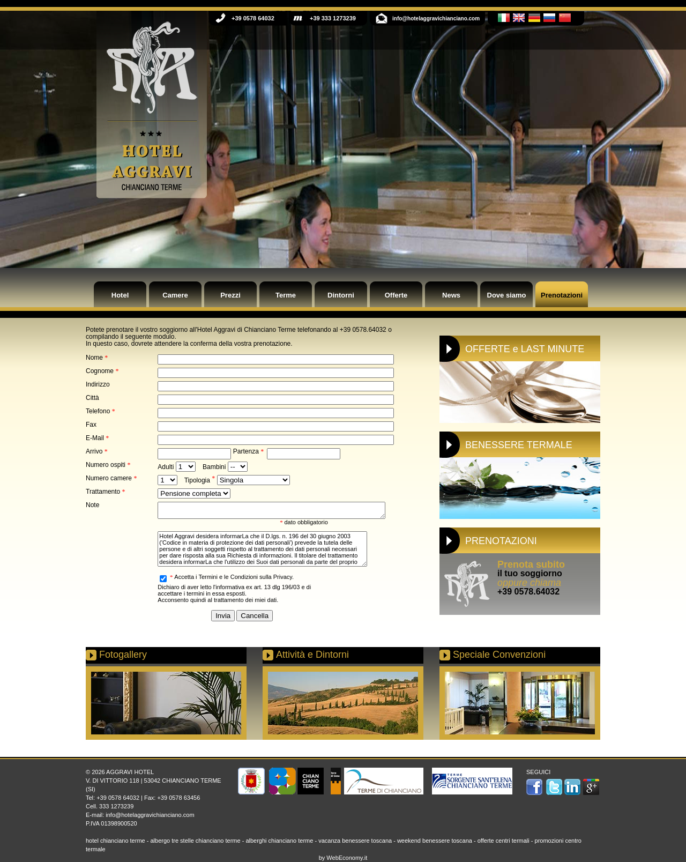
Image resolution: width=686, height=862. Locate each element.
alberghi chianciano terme (279, 840)
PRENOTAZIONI (501, 541)
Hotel (120, 295)
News (451, 295)
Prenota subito (531, 564)
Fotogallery (123, 654)
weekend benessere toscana (434, 840)
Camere (175, 295)
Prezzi (230, 295)
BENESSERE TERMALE (518, 445)
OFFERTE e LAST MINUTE (524, 349)
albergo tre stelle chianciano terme (195, 840)
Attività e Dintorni (312, 654)
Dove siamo (506, 295)
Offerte (396, 295)
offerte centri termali (504, 840)
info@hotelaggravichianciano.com (150, 815)
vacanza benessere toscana (355, 840)
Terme (285, 295)
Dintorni (340, 295)
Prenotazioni (562, 295)
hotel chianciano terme (115, 840)
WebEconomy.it (346, 857)
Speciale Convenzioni (499, 654)
